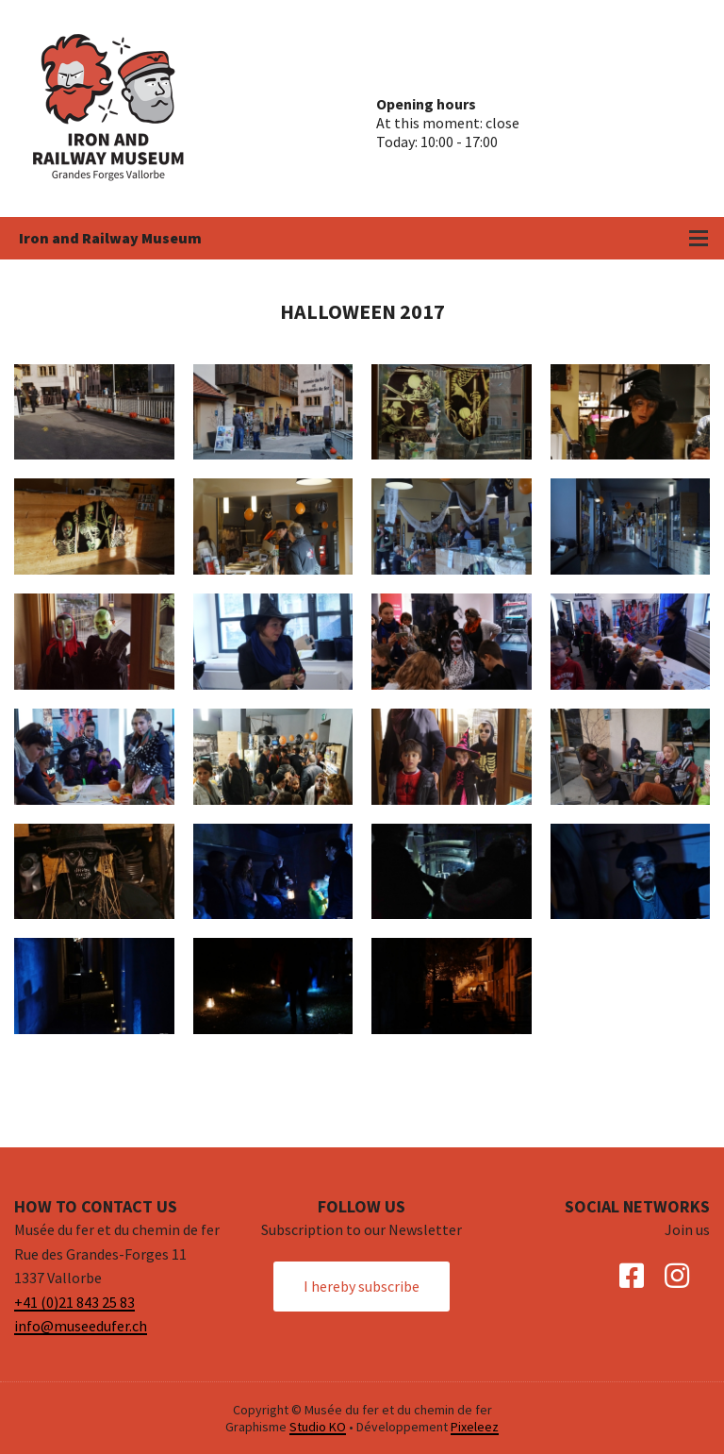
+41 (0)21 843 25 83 (74, 1302)
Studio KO (317, 1426)
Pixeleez (475, 1426)
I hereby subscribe (362, 1286)
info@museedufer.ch (80, 1325)
